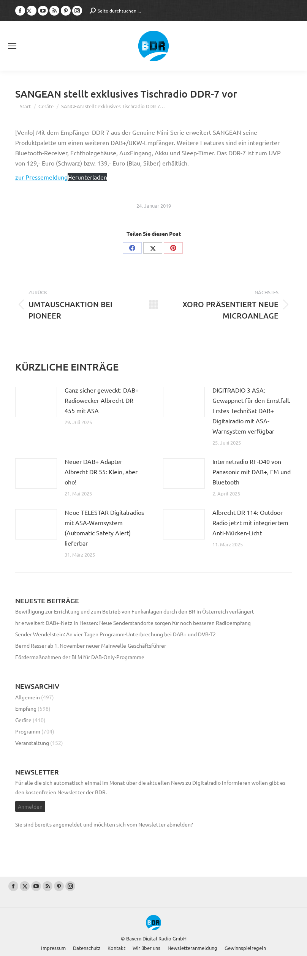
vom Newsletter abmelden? (160, 824)
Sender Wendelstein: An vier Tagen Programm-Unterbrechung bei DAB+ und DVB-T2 (115, 634)
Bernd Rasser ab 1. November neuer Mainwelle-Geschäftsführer (90, 645)
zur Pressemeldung (41, 177)
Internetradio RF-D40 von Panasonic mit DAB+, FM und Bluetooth (251, 471)
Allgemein (27, 697)
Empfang (25, 708)
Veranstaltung (32, 742)
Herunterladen (87, 177)
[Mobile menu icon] (12, 45)
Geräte (23, 719)
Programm (27, 731)
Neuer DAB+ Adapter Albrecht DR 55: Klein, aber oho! (101, 471)
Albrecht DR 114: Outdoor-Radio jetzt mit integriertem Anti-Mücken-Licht (250, 522)
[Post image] (36, 402)
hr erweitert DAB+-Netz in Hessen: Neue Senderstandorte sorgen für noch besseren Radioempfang (133, 622)
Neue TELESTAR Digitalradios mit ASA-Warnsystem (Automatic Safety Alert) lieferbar (104, 527)
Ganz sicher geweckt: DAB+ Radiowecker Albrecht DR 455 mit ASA (102, 400)
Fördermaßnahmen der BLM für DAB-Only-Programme (79, 656)
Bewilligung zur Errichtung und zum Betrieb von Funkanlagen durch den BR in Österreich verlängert (134, 611)
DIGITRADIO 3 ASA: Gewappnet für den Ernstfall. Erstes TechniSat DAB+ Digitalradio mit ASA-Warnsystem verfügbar (251, 410)
